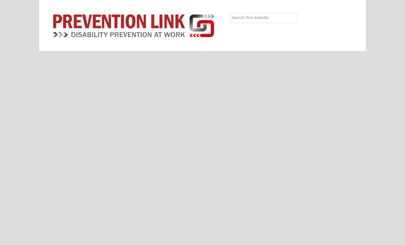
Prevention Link (133, 25)
